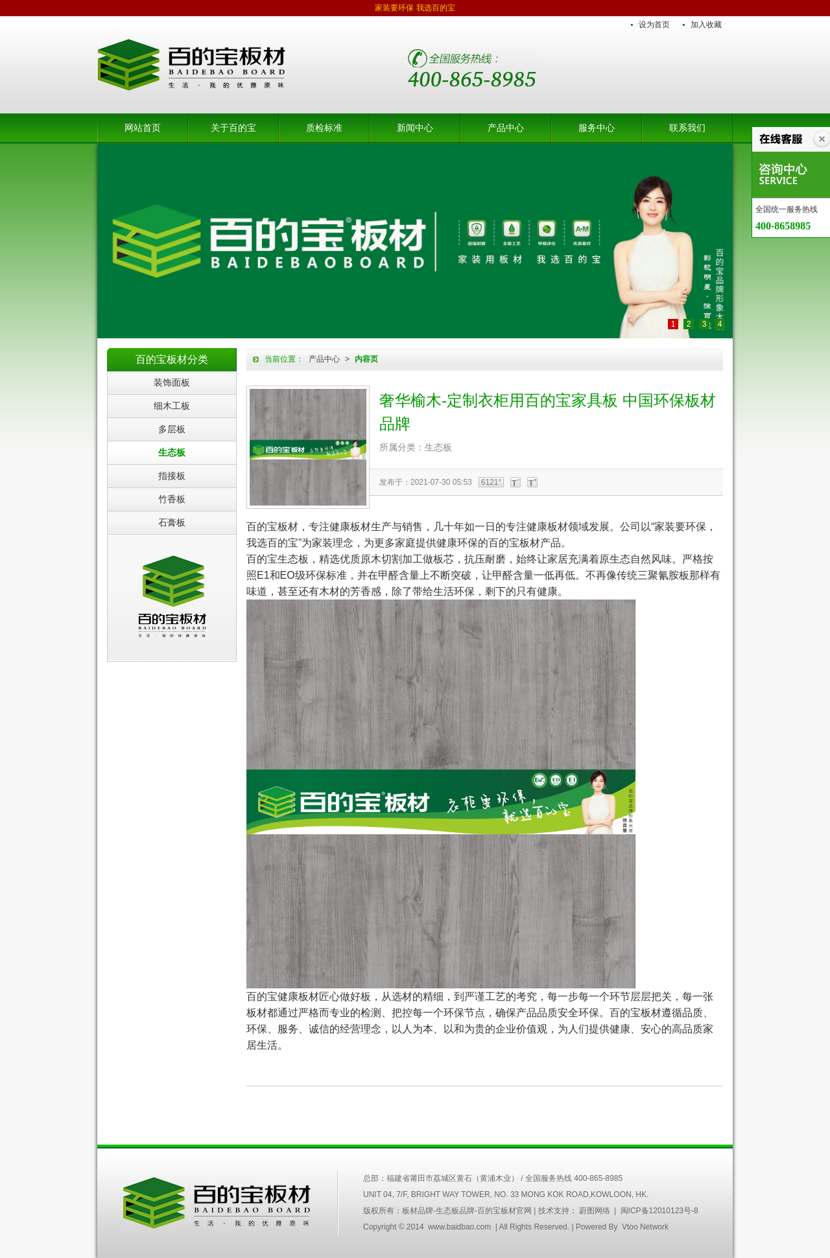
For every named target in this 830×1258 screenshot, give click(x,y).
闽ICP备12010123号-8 (659, 1210)
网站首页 (142, 127)
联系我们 (687, 127)
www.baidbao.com (459, 1226)
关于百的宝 (233, 127)
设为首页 (654, 24)
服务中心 (596, 127)
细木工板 (172, 406)
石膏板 (171, 522)
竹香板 (171, 499)
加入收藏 (706, 24)
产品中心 (506, 127)
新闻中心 (415, 127)
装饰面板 (172, 382)
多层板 (171, 429)
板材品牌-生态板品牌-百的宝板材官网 (191, 65)
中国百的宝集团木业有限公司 (217, 1203)
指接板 (171, 476)
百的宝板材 (172, 597)
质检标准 (324, 127)
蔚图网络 (594, 1210)
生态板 (171, 452)
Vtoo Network (645, 1226)
